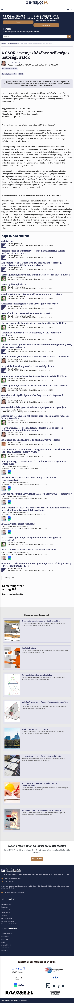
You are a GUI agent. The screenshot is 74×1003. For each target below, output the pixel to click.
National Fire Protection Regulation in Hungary (41, 810)
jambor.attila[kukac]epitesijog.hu (15, 892)
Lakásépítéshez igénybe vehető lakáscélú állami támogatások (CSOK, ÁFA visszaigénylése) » (36, 346)
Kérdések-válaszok (8, 921)
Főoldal (3, 44)
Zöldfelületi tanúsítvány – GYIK (35, 729)
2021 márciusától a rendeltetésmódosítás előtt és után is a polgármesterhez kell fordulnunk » (32, 429)
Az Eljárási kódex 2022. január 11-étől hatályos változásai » (31, 440)
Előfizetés (5, 936)
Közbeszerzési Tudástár (9, 924)
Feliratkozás (46, 25)
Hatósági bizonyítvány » (13, 284)
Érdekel (18, 22)
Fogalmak (5, 907)
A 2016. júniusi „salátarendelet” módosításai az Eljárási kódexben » (35, 356)
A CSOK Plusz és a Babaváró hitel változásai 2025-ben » (29, 549)
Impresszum (6, 948)
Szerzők (4, 939)
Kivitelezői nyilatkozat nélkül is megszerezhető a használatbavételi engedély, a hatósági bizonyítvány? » (36, 450)
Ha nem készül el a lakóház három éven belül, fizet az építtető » (33, 323)
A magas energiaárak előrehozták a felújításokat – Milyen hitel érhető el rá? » (33, 462)
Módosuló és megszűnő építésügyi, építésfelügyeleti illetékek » (34, 376)
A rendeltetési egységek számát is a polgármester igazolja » (33, 407)
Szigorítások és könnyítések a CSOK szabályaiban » (27, 366)
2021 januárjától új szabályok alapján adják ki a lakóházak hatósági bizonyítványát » (35, 417)
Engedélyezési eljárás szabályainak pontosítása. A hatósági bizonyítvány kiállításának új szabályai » (31, 264)
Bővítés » (7, 241)
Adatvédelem (6, 945)
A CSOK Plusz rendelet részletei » (18, 524)
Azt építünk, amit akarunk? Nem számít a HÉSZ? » (26, 313)
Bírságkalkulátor (29, 648)
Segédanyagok (6, 918)
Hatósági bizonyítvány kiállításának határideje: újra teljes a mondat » (36, 275)
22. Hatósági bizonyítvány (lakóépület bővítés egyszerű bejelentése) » (31, 538)
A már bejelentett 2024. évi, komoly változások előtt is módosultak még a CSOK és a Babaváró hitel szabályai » (35, 509)
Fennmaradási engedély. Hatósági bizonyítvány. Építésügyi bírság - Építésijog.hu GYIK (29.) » (36, 564)
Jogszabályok (6, 913)
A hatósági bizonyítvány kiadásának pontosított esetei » (31, 294)
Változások (5, 910)
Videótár (4, 915)
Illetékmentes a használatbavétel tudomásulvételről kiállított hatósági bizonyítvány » (33, 252)
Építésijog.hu (9, 578)
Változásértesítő (7, 934)
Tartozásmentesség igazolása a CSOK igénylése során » (29, 304)
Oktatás (4, 950)
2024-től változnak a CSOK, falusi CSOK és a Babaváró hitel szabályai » (36, 494)
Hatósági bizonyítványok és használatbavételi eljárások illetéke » (35, 385)
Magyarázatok (12, 44)
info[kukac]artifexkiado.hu (13, 879)
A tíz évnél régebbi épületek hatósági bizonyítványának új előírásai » (32, 396)
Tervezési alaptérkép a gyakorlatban (37, 675)
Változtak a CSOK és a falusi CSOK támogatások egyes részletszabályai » (28, 478)
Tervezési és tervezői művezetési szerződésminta (42, 756)
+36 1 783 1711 (9, 881)
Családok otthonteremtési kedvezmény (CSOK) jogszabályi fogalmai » (31, 334)
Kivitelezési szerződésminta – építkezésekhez (41, 621)
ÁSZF (3, 942)
